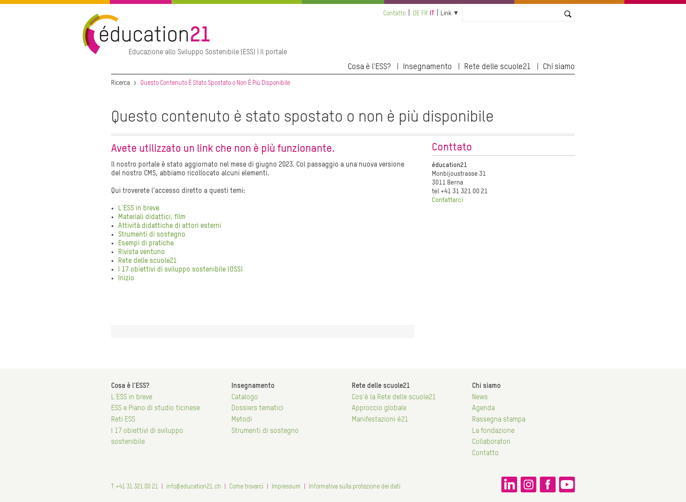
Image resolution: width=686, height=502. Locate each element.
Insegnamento (427, 67)
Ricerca (120, 83)
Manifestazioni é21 (380, 419)
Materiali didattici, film (152, 217)
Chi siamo (559, 67)
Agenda (483, 408)
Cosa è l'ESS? (369, 67)
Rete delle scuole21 (497, 67)
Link (446, 13)
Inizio (126, 278)
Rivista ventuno (141, 252)
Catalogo (244, 397)
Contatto (394, 13)
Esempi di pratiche (146, 243)
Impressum (286, 487)
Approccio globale (379, 408)
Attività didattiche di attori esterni (169, 226)
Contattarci (447, 200)
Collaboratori (491, 442)
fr (424, 13)
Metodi (241, 419)
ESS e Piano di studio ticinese (155, 408)
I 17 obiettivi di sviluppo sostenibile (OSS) (180, 269)
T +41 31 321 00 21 (134, 487)
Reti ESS (123, 419)
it (432, 13)
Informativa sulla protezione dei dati (354, 487)
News (480, 397)
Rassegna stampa (498, 419)
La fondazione (493, 431)
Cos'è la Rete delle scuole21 (394, 397)
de (416, 13)
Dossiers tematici (257, 408)
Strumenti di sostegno (152, 234)
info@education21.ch (193, 487)
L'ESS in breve (138, 208)
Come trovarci (246, 487)
